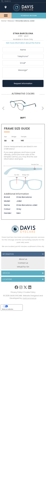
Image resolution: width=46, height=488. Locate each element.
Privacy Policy (16, 292)
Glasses (11, 21)
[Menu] (6, 16)
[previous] (3, 108)
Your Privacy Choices (14, 306)
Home (3, 21)
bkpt (23, 117)
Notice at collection (7, 309)
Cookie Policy (29, 292)
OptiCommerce (29, 298)
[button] (29, 15)
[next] (43, 108)
